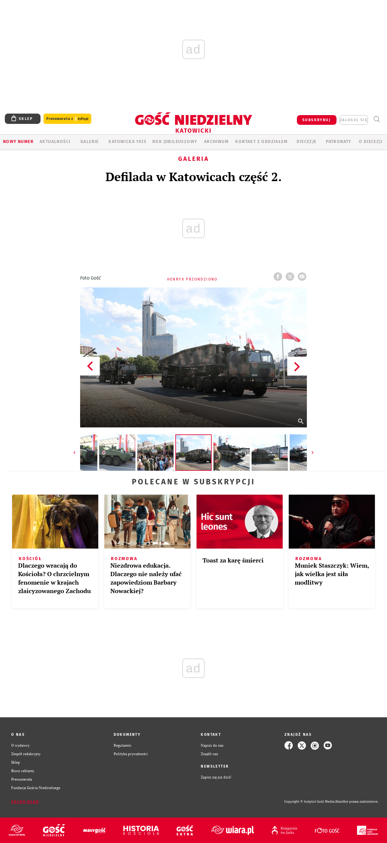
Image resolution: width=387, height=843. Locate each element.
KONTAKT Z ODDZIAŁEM (261, 141)
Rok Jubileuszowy (174, 141)
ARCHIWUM (216, 141)
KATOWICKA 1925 (127, 141)
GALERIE (89, 141)
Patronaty (338, 141)
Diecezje (306, 141)
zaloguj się (354, 120)
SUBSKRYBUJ (316, 120)
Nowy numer (18, 141)
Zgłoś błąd (25, 802)
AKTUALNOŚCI (55, 141)
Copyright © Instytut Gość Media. (309, 802)
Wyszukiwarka (376, 119)
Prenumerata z (67, 118)
